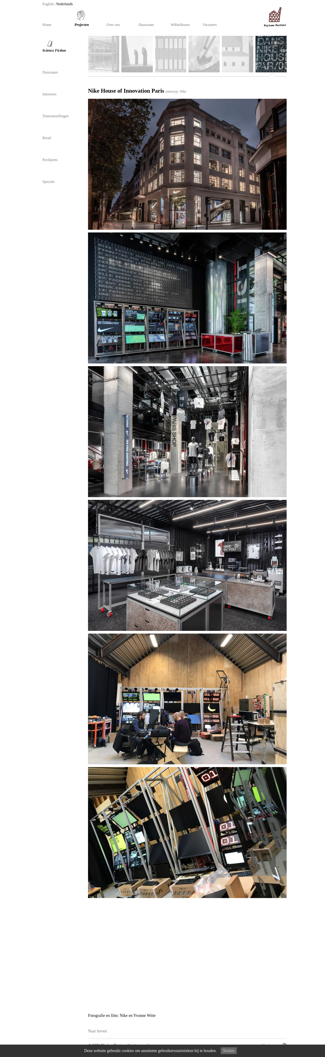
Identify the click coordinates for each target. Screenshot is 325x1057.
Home (46, 25)
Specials (48, 182)
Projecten (81, 25)
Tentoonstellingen (55, 116)
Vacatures (210, 25)
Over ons (113, 25)
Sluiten (228, 1050)
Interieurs (49, 94)
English (47, 4)
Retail (46, 138)
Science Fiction (52, 44)
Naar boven (97, 1031)
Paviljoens (50, 160)
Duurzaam (146, 25)
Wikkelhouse (180, 25)
